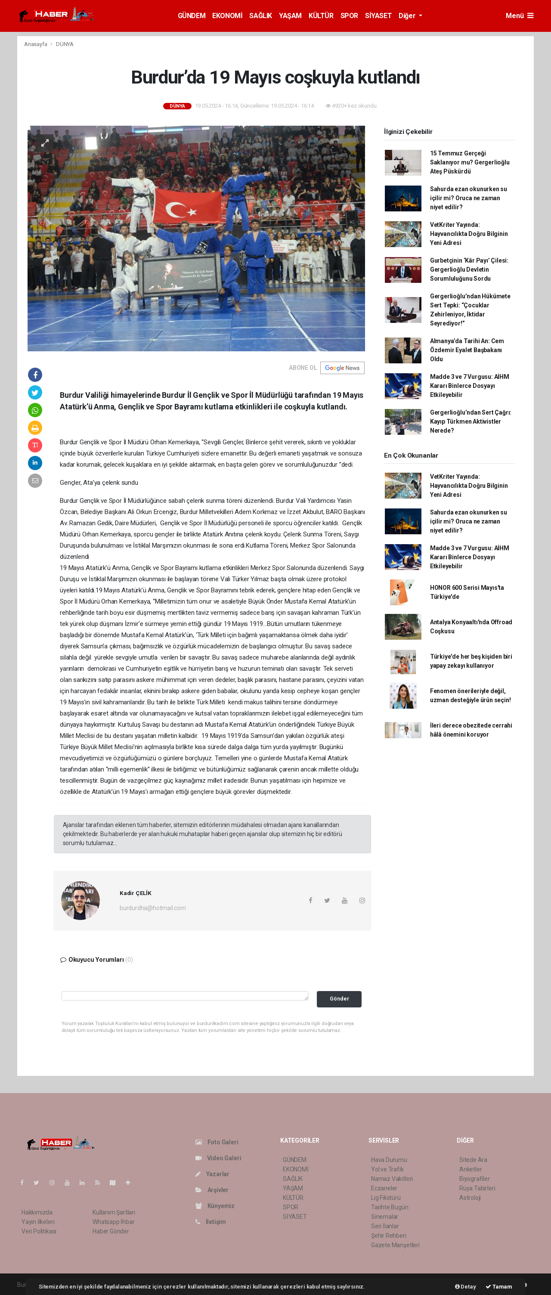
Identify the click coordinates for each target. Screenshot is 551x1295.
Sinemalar (384, 1216)
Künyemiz (215, 1205)
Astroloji (470, 1197)
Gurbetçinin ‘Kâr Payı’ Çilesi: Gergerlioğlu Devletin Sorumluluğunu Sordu (469, 269)
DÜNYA (65, 44)
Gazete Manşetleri (395, 1245)
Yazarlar (212, 1174)
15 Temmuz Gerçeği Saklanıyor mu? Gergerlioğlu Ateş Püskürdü (470, 162)
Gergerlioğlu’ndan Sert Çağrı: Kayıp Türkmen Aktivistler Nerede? (470, 421)
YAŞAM (290, 16)
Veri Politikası (39, 1231)
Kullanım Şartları (114, 1212)
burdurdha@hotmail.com (153, 908)
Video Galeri (218, 1158)
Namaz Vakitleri (392, 1178)
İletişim (210, 1221)
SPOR (349, 16)
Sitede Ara (473, 1159)
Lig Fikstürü (386, 1197)
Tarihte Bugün (390, 1207)
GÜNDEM (192, 16)
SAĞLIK (260, 16)
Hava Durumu (389, 1159)
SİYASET (378, 16)
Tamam (499, 1286)
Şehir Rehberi (388, 1235)
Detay (465, 1286)
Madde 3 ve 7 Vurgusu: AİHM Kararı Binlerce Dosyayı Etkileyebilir (469, 385)
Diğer (408, 16)
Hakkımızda (37, 1212)
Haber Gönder (111, 1231)
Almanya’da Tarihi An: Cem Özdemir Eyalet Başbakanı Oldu (467, 350)
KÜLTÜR (321, 16)
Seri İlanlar (385, 1226)
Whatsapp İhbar (113, 1221)
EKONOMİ (227, 16)
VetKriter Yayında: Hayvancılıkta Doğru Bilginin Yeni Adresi (469, 233)
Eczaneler (384, 1188)
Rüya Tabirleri (477, 1188)
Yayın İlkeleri (38, 1221)
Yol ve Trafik (387, 1169)
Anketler (470, 1169)
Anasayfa (36, 44)
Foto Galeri (216, 1142)
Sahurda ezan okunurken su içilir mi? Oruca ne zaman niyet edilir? (468, 198)
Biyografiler (474, 1178)
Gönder (339, 998)
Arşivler (212, 1190)
